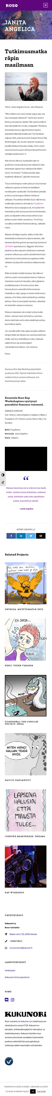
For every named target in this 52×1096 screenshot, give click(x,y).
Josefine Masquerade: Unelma (25, 836)
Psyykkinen (38, 203)
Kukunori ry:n (26, 1021)
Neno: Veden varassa (19, 665)
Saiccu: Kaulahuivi (18, 780)
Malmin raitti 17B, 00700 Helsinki (23, 934)
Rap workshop (14, 892)
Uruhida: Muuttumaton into (24, 609)
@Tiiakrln (9, 246)
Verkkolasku (10, 970)
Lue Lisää (41, 1091)
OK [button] (33, 1091)
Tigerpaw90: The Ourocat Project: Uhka (21, 723)
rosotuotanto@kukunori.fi (21, 948)
